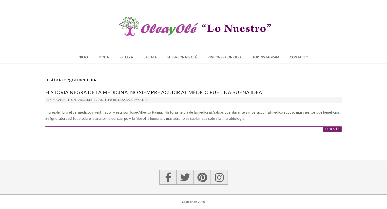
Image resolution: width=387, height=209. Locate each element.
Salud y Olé (135, 100)
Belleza (119, 100)
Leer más (332, 129)
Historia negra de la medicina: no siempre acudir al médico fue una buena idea (153, 92)
